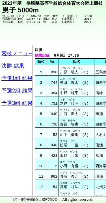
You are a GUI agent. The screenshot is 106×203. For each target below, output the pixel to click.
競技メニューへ (82, 37)
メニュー (16, 188)
